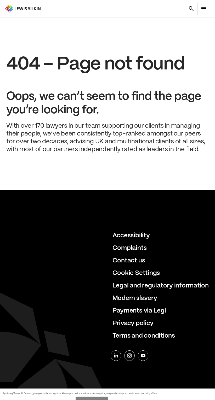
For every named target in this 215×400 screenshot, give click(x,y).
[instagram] (129, 356)
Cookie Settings (136, 273)
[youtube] (143, 356)
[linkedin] (116, 356)
